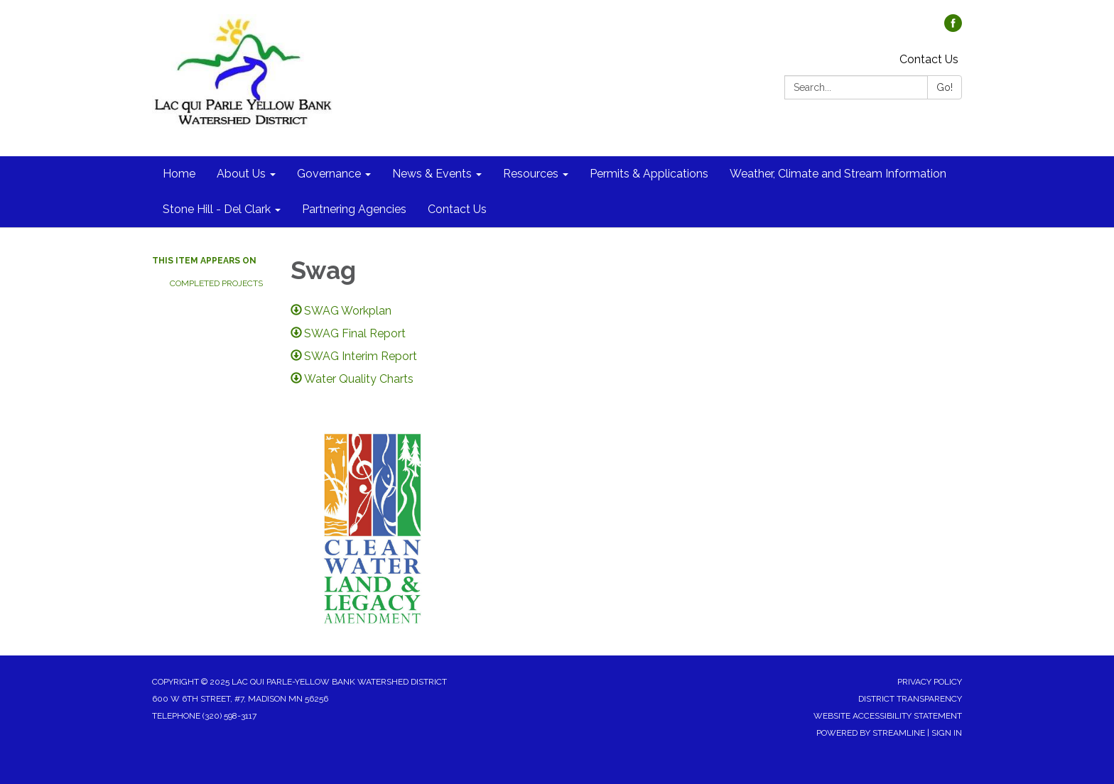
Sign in (946, 733)
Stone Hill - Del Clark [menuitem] (217, 209)
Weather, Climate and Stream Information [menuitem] (838, 173)
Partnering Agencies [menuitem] (354, 209)
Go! (944, 87)
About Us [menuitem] (241, 173)
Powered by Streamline (870, 733)
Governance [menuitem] (329, 173)
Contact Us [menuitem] (457, 209)
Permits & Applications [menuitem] (649, 173)
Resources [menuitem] (530, 173)
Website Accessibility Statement (887, 716)
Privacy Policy (929, 682)
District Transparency (910, 699)
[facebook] (953, 28)
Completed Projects (216, 283)
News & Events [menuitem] (432, 173)
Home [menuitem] (179, 173)
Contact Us (928, 59)
